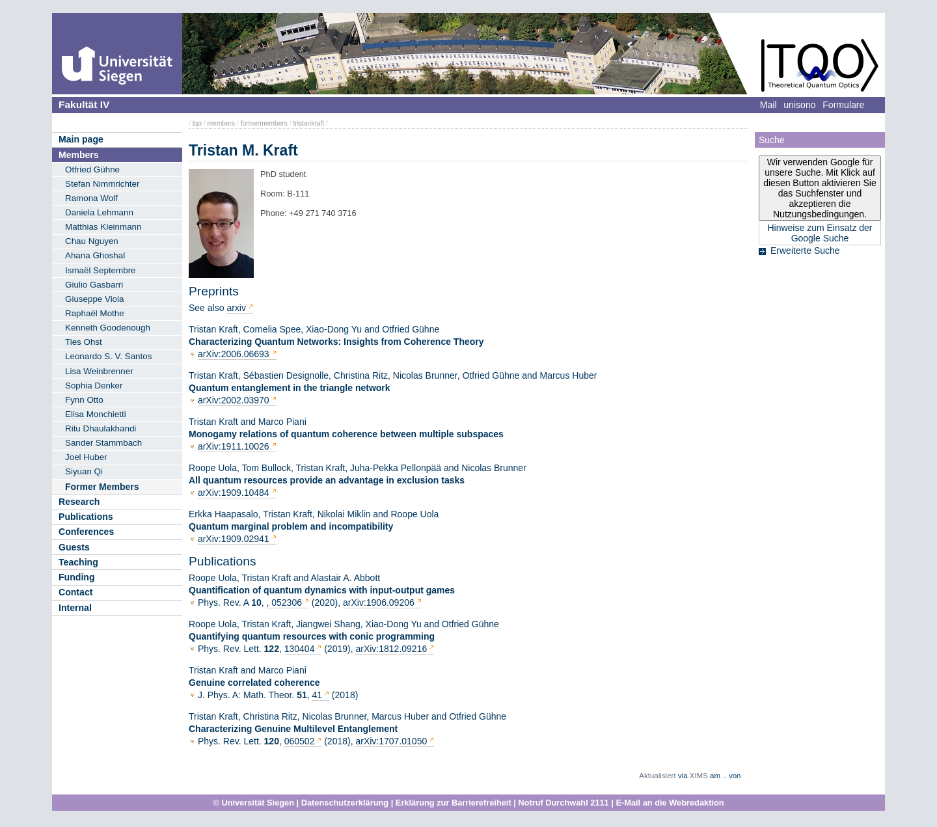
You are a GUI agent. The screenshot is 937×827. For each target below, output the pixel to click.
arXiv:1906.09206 (378, 602)
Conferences (86, 531)
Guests (74, 547)
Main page (81, 139)
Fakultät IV (84, 104)
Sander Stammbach (103, 443)
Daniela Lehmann (99, 212)
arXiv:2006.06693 (233, 354)
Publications (86, 516)
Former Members (102, 486)
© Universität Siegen (253, 802)
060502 (301, 741)
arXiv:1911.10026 (233, 446)
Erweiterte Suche (805, 250)
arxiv (236, 308)
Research (79, 501)
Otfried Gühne (92, 169)
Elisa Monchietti (95, 414)
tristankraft (308, 123)
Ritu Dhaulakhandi (100, 428)
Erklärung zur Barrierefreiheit (453, 802)
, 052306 (285, 602)
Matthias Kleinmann (103, 227)
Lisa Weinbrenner (99, 371)
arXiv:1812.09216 (391, 649)
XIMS (699, 776)
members (221, 123)
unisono (799, 105)
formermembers (264, 123)
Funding (77, 577)
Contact (75, 592)
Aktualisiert (657, 776)
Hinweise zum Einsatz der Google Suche (819, 233)
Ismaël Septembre (100, 270)
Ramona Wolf (91, 198)
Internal (75, 608)
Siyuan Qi (84, 471)
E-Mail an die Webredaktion (670, 802)
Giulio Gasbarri (94, 285)
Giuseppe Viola (94, 299)
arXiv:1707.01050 (391, 741)
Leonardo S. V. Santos (108, 356)
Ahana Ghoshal (95, 255)
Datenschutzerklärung (344, 802)
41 (317, 695)
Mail (768, 105)
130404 (301, 649)
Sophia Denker (93, 385)
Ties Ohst (83, 342)
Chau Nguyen (91, 241)
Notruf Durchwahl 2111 (563, 802)
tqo (197, 123)
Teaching (78, 562)
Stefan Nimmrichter (102, 184)
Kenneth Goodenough (107, 327)
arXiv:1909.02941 (233, 539)
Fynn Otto (84, 400)
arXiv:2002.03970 (233, 400)
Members (78, 155)
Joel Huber (86, 457)
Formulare (843, 105)
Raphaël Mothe (94, 313)
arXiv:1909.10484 (233, 492)
